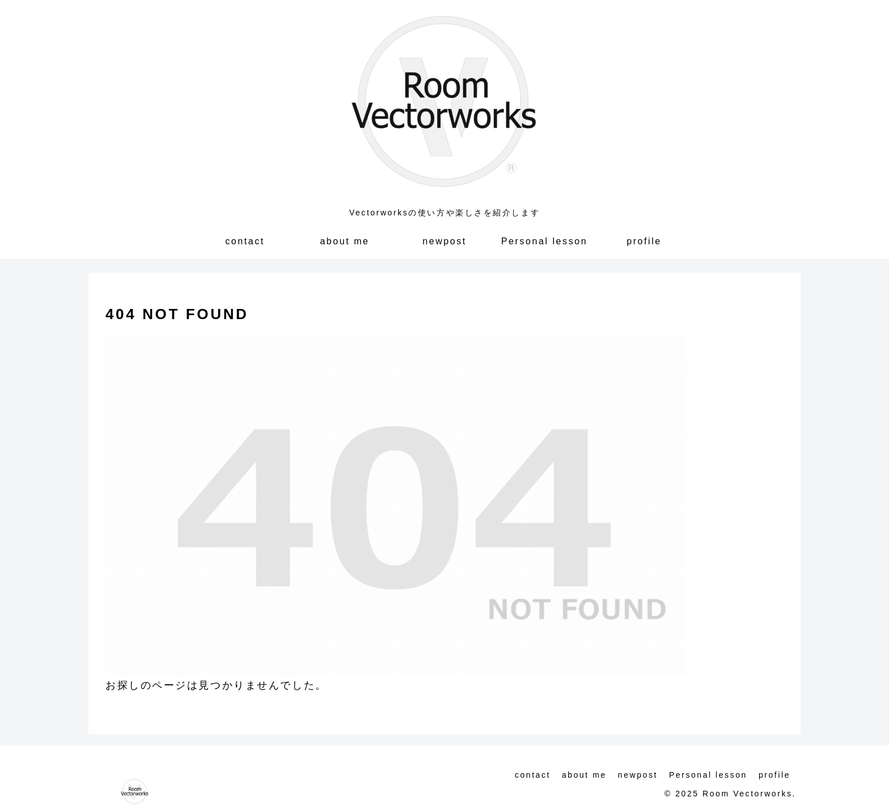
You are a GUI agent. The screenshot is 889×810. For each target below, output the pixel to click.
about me (584, 774)
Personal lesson (708, 774)
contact (533, 774)
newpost (638, 774)
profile (774, 774)
